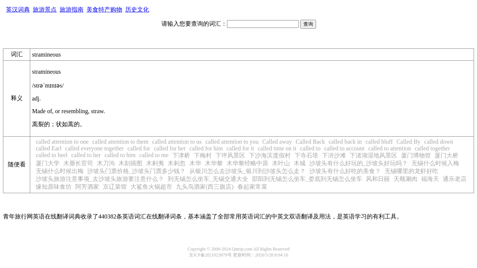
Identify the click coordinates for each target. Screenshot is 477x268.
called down (438, 141)
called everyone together (94, 148)
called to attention (389, 148)
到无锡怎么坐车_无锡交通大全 (208, 179)
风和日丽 (378, 179)
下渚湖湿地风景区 (373, 155)
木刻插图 (130, 163)
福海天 (430, 179)
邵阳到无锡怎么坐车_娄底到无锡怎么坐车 (307, 179)
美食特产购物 (104, 9)
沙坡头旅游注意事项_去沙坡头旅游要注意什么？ (100, 179)
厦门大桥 (446, 155)
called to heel (51, 155)
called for (138, 148)
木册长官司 (78, 163)
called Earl (48, 148)
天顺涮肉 (405, 179)
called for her (170, 148)
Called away (277, 141)
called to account (344, 148)
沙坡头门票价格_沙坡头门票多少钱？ (136, 171)
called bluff (379, 141)
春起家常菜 (252, 187)
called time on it (277, 148)
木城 (300, 163)
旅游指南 (71, 9)
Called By (408, 141)
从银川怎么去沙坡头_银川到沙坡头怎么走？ (247, 171)
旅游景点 (45, 9)
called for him (206, 148)
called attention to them (120, 141)
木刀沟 (106, 163)
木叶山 (281, 163)
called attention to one (62, 141)
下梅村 (203, 155)
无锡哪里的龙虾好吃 (411, 171)
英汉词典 (18, 9)
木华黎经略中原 (247, 163)
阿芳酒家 (87, 187)
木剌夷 (155, 163)
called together (432, 148)
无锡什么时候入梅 (435, 163)
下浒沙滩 (334, 155)
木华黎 (214, 163)
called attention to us (177, 141)
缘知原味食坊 (54, 187)
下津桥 (181, 155)
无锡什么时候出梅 (59, 171)
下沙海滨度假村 (270, 155)
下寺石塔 (306, 155)
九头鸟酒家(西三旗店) (205, 187)
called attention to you (232, 141)
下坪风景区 (230, 155)
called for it (240, 148)
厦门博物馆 (416, 155)
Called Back (310, 141)
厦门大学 (48, 163)
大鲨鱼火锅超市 (151, 187)
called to (310, 148)
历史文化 (137, 9)
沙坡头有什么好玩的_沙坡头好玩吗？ (358, 163)
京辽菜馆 (115, 187)
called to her (86, 155)
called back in (345, 141)
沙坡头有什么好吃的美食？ (345, 171)
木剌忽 (177, 163)
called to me (153, 155)
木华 (195, 163)
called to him (120, 155)
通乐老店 (455, 179)
